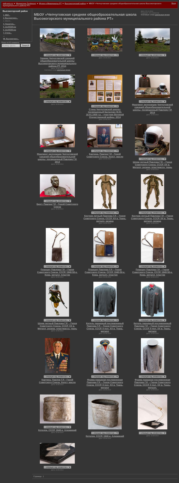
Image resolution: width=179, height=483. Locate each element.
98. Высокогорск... (11, 39)
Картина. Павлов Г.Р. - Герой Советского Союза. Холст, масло (105, 155)
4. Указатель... (9, 24)
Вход (173, 3)
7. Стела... (7, 33)
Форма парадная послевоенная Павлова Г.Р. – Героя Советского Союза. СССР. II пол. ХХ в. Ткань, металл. (152, 383)
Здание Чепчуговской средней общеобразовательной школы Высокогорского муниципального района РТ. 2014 (57, 62)
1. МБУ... (6, 15)
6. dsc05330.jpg (9, 30)
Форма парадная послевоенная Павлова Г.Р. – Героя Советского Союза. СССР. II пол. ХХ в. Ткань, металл (105, 383)
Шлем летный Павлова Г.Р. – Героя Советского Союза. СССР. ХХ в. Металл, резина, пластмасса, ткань (152, 165)
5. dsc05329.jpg (9, 27)
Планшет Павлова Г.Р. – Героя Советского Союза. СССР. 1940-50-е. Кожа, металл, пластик (57, 272)
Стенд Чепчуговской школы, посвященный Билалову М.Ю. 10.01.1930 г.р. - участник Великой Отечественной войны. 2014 (105, 113)
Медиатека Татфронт (26, 3)
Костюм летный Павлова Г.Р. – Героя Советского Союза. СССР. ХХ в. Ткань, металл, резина (105, 218)
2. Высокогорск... (10, 18)
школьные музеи (162, 15)
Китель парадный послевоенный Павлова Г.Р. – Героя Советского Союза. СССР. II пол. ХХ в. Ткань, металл (105, 327)
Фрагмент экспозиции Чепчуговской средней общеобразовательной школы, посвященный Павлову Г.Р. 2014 (152, 108)
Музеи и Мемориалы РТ (50, 3)
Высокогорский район (75, 3)
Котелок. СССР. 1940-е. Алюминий (57, 430)
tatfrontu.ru (8, 3)
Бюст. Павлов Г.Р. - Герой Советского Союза (57, 205)
